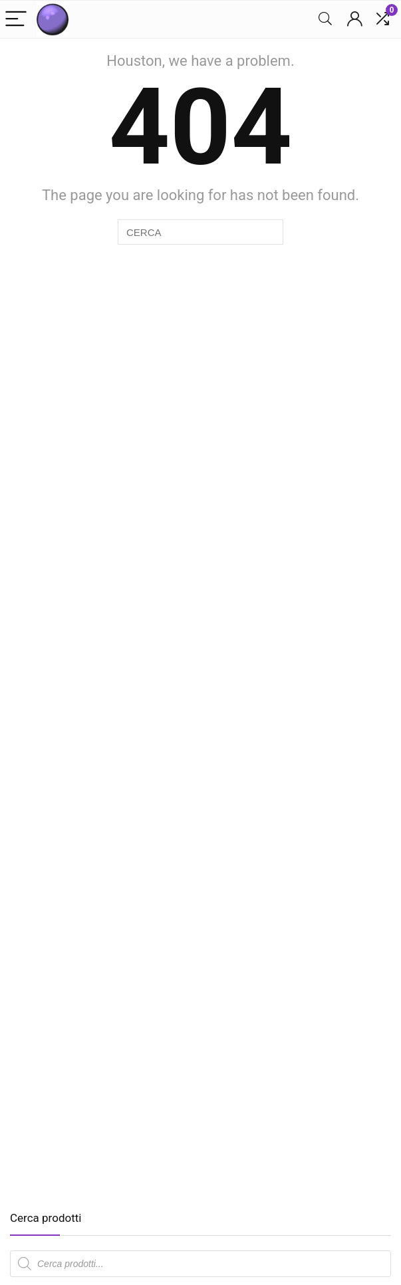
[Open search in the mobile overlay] (200, 1263)
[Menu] (16, 19)
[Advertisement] (121, 1091)
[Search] (325, 19)
